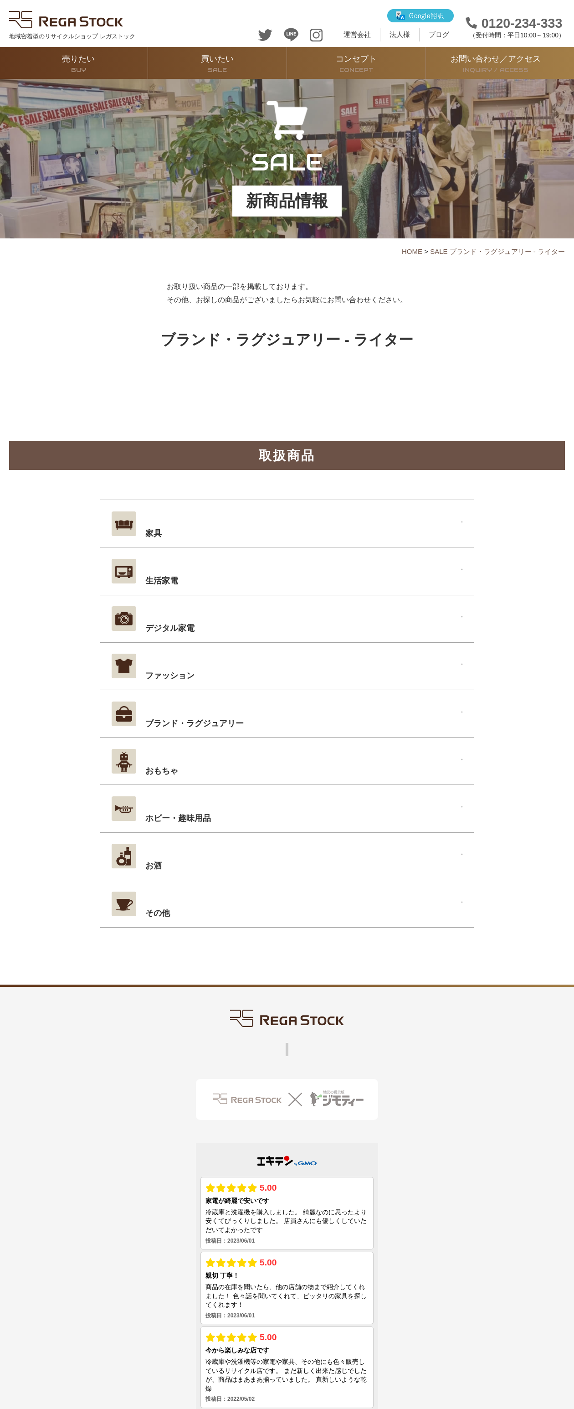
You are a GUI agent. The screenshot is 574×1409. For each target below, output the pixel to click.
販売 (124, 929)
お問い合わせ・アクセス (308, 929)
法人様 (400, 34)
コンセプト (356, 64)
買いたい (217, 64)
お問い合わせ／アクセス (495, 64)
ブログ (439, 34)
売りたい (78, 64)
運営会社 (357, 34)
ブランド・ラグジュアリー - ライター (507, 251)
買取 (153, 929)
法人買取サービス (392, 929)
